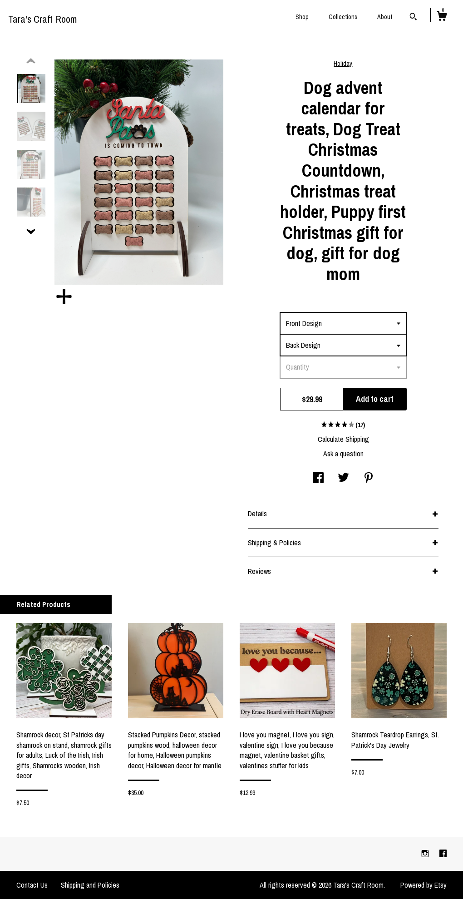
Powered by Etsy (423, 885)
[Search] (413, 18)
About (384, 17)
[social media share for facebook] (318, 479)
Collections (343, 17)
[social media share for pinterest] (368, 479)
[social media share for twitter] (343, 479)
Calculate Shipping (343, 439)
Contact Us (32, 885)
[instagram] (426, 854)
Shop (302, 17)
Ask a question (343, 454)
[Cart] (442, 17)
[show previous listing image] (30, 61)
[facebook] (443, 854)
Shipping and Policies (90, 885)
